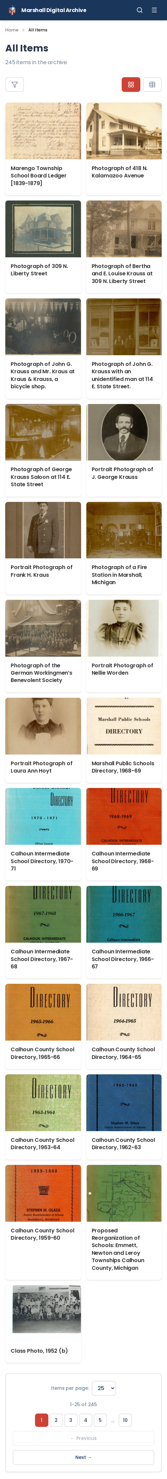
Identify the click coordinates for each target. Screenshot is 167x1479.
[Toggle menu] (154, 10)
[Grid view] (131, 84)
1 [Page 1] (41, 1420)
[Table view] (152, 84)
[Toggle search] (140, 10)
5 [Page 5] (100, 1420)
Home (11, 30)
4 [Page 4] (85, 1420)
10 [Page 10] (125, 1420)
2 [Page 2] (56, 1420)
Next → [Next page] (83, 1457)
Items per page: (70, 1388)
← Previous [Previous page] (83, 1438)
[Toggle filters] (14, 84)
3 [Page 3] (70, 1420)
